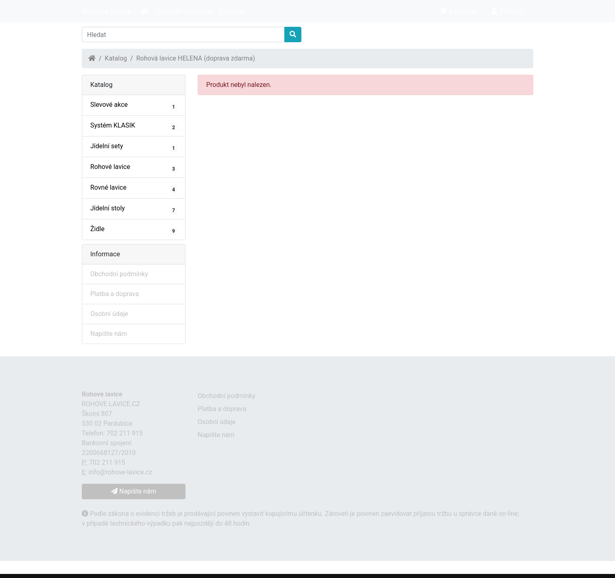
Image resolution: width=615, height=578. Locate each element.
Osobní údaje (109, 314)
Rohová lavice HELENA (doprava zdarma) (195, 58)
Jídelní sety (133, 147)
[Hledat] (183, 34)
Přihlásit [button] (507, 11)
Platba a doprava (114, 294)
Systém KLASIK (133, 126)
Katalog (116, 58)
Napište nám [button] (133, 491)
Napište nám (108, 334)
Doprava (231, 11)
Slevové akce (133, 105)
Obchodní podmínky (184, 11)
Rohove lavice (106, 11)
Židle (133, 230)
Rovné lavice (133, 188)
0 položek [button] (458, 11)
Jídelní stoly (133, 209)
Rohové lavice (133, 168)
